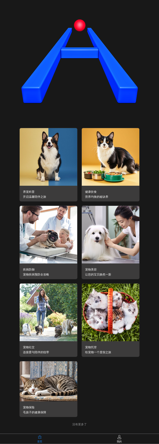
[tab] (40, 439)
